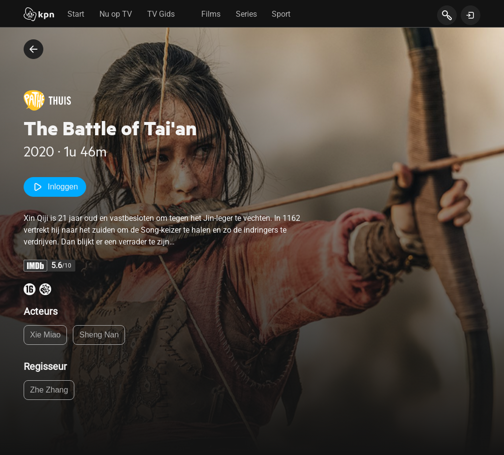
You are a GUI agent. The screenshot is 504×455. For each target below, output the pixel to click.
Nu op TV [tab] (115, 14)
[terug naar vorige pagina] (33, 49)
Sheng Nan (99, 335)
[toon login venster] (470, 15)
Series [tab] (246, 14)
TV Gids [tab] (161, 14)
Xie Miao (45, 335)
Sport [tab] (281, 14)
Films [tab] (210, 14)
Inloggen (55, 187)
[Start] (39, 15)
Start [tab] (75, 14)
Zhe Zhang (49, 390)
